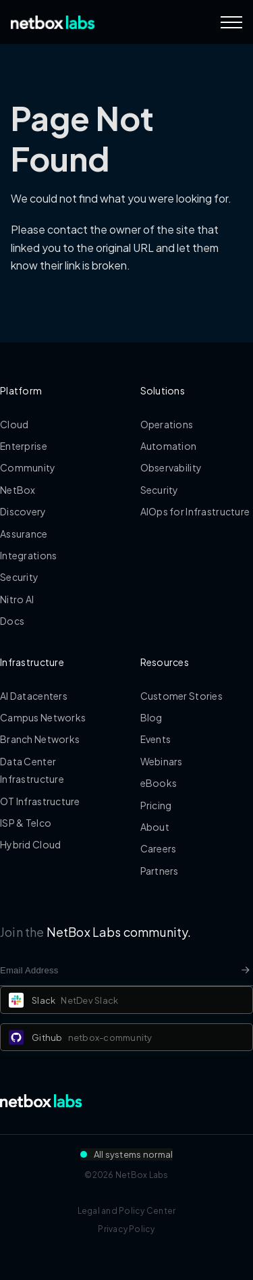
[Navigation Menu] (231, 22)
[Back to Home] (53, 22)
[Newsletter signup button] (245, 970)
